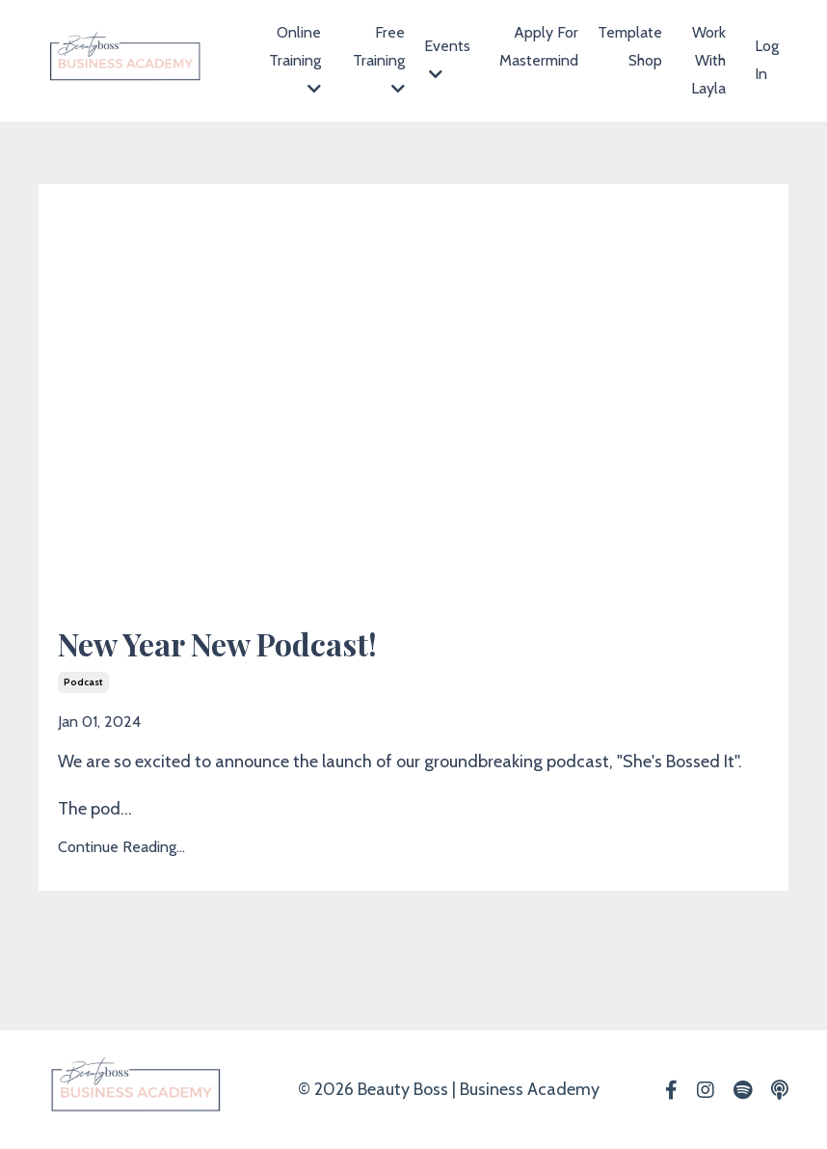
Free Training (379, 59)
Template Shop (630, 46)
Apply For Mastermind (538, 46)
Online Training (295, 59)
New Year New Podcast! (217, 644)
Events (447, 59)
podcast (83, 682)
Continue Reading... (121, 847)
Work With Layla (708, 60)
